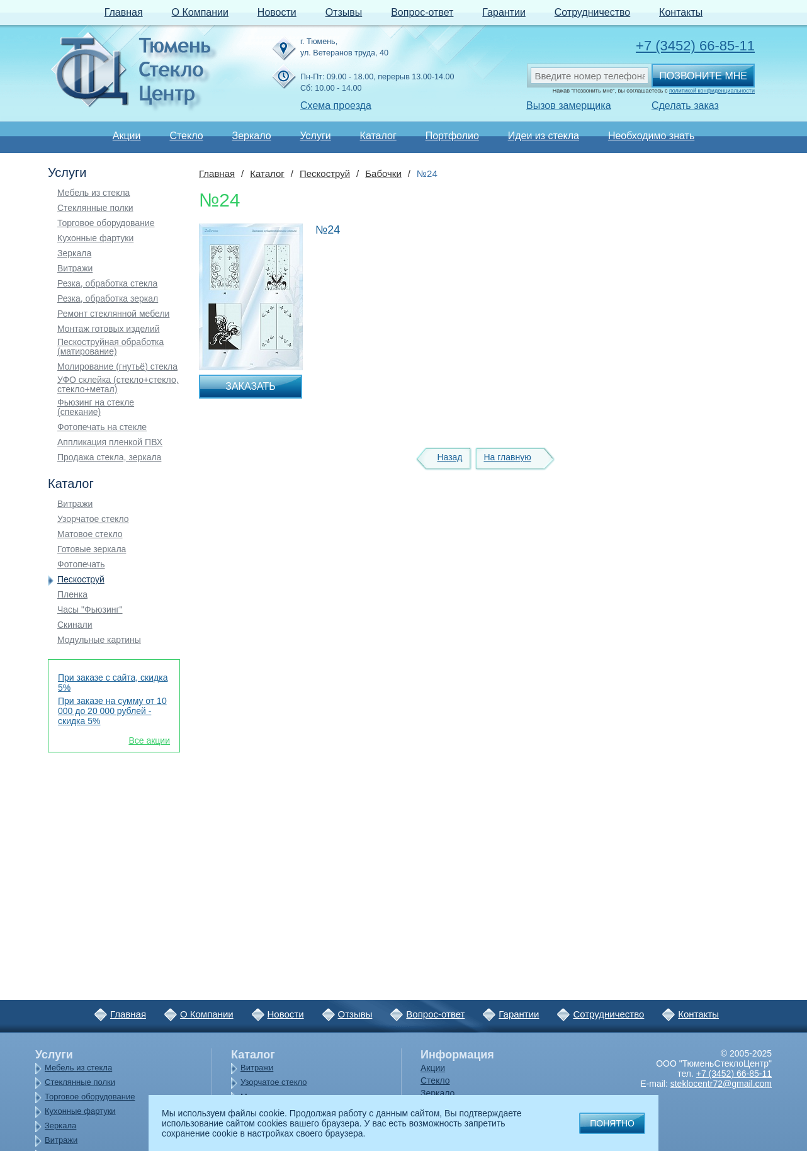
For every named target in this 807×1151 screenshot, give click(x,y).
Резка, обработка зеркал (107, 298)
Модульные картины (99, 640)
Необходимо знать (651, 135)
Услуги (315, 135)
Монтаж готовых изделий (108, 329)
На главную (507, 457)
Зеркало (251, 135)
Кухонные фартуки (95, 238)
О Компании (200, 12)
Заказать (250, 386)
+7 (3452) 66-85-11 (695, 46)
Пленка (72, 594)
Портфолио (452, 135)
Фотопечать (81, 564)
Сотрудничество (593, 12)
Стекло (186, 135)
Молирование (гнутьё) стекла (117, 366)
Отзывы (344, 12)
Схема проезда (335, 105)
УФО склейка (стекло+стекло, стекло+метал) (118, 384)
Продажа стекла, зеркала (109, 457)
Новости (276, 12)
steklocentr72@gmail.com (721, 1084)
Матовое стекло (90, 534)
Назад (449, 457)
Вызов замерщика (568, 105)
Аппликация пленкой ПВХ (109, 442)
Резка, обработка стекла (107, 283)
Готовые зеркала (91, 549)
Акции (127, 135)
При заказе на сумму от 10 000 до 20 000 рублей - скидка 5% (112, 711)
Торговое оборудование (105, 223)
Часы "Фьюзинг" (90, 610)
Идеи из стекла (543, 135)
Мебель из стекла (93, 193)
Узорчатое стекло (93, 519)
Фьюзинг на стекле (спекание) (95, 407)
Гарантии (504, 12)
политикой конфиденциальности (712, 91)
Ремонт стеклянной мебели (113, 314)
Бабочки (383, 173)
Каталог (378, 135)
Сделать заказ (685, 105)
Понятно (612, 1123)
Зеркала (74, 253)
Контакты (681, 12)
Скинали (75, 625)
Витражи (75, 268)
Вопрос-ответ (422, 12)
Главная (123, 12)
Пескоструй (80, 579)
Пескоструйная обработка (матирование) (110, 346)
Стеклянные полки (95, 208)
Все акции (149, 740)
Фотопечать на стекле (102, 427)
